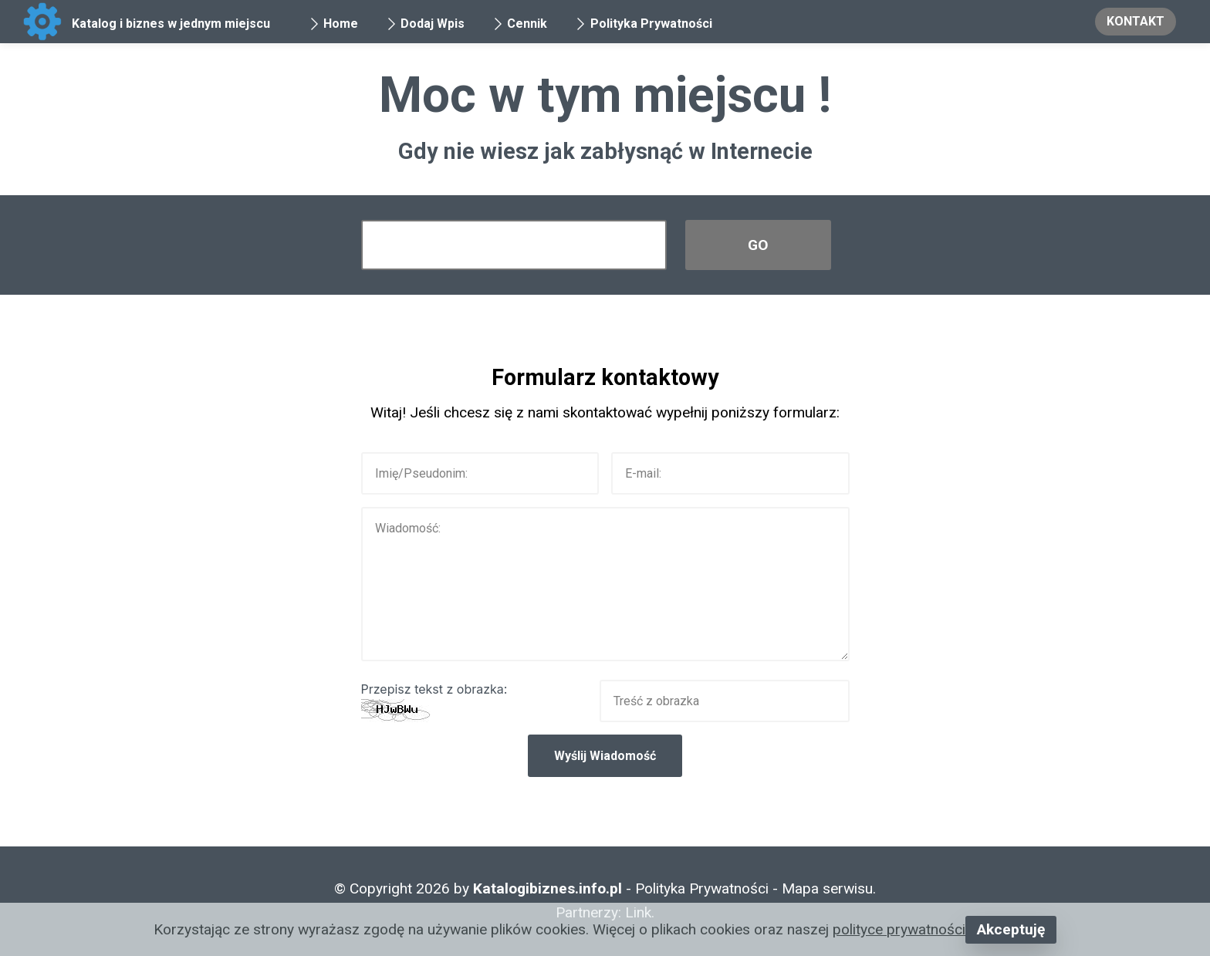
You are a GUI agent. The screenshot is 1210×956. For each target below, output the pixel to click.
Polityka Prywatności (643, 23)
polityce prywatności (899, 929)
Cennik (519, 23)
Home (333, 23)
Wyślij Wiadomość (605, 755)
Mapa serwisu (827, 888)
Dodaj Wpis (425, 23)
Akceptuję (1011, 929)
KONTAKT (1135, 21)
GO (758, 245)
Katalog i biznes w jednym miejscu (171, 23)
